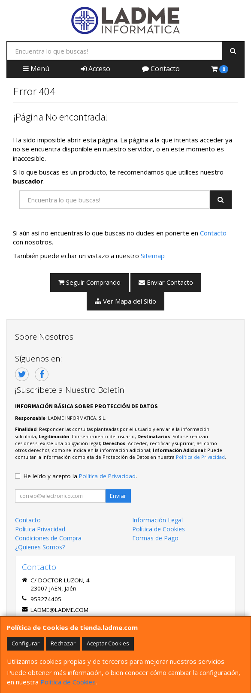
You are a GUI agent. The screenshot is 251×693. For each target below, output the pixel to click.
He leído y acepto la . (80, 476)
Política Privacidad (40, 529)
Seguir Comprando (89, 282)
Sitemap (153, 255)
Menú (36, 68)
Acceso (95, 68)
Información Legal (157, 520)
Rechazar (63, 643)
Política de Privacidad (200, 457)
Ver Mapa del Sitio (125, 301)
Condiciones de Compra (48, 538)
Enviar (118, 496)
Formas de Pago (155, 538)
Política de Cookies (68, 682)
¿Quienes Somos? (40, 547)
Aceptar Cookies (108, 643)
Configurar (25, 643)
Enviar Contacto (166, 282)
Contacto (161, 68)
